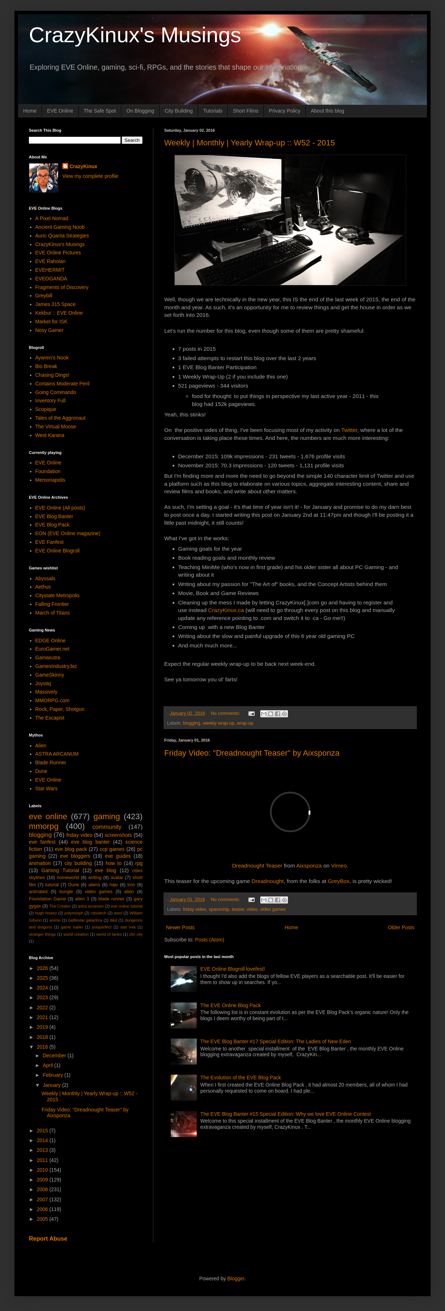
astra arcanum (91, 906)
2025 (43, 978)
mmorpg (43, 826)
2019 (43, 1027)
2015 (43, 1130)
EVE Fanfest (49, 542)
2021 (43, 1017)
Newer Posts (180, 927)
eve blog (105, 870)
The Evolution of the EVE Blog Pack (240, 1077)
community (107, 826)
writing (94, 877)
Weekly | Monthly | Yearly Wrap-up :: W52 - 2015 (249, 142)
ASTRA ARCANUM (57, 754)
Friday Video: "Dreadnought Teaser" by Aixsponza (252, 752)
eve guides (118, 856)
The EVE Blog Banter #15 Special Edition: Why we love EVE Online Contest (285, 1114)
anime (54, 920)
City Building (179, 111)
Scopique (45, 409)
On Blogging (140, 111)
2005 (43, 1219)
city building (78, 863)
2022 (43, 1007)
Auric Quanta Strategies (62, 236)
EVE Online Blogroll (57, 551)
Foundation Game (47, 898)
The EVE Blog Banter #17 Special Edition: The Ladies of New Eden (275, 1041)
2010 (43, 1170)
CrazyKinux (83, 166)
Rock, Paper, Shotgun (59, 709)
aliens (94, 884)
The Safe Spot (100, 111)
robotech (98, 913)
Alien (41, 745)
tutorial (52, 884)
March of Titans (52, 613)
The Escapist (50, 718)
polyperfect (102, 927)
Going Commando (56, 392)
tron (131, 884)
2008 (43, 1189)
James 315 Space (55, 304)
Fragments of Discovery (62, 287)
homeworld (68, 877)
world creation (76, 934)
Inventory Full (50, 400)
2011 (43, 1160)
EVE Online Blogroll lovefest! (232, 969)
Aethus (43, 587)
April (48, 1065)
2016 (43, 1047)
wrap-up (245, 723)
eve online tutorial (127, 906)
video (252, 909)
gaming (106, 816)
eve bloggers (75, 856)
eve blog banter (90, 842)
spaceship (219, 909)
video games (273, 909)
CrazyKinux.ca (226, 610)
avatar (117, 877)
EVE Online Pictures (58, 252)
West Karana (50, 435)
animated (38, 891)
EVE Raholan (50, 261)
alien (129, 891)
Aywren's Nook (52, 357)
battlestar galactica (85, 920)
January (52, 1085)
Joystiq (43, 683)
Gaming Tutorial (60, 870)
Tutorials (212, 111)
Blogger (235, 1278)
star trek (128, 927)
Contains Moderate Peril (62, 383)
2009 (43, 1180)
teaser (238, 909)
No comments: (226, 713)
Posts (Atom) (209, 940)
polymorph (73, 913)
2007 (43, 1199)
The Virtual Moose (55, 426)
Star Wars (46, 788)
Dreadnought (268, 881)
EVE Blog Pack (52, 525)
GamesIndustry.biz (56, 666)
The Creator (60, 906)
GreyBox (338, 881)
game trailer (72, 927)
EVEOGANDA (51, 278)
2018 (43, 1037)
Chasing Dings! (52, 375)
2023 (43, 997)
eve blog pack (71, 849)
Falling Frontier (52, 604)
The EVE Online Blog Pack (230, 1005)
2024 (43, 988)
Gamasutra (47, 657)
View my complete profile (90, 176)
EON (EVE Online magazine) (68, 533)
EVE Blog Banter (54, 516)
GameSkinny (49, 675)
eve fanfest (42, 842)
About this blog (327, 111)
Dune (41, 771)
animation (40, 863)
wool (118, 913)
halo (113, 884)
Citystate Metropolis (57, 595)
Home (29, 111)
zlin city (136, 934)
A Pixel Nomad (52, 218)
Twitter (349, 430)
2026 (43, 968)
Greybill (43, 295)
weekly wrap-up (219, 723)
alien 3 (82, 898)
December (55, 1055)
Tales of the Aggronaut (60, 418)
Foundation (48, 471)
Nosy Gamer (49, 330)
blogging (191, 723)
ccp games (112, 849)
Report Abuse (48, 1238)
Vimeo (338, 865)
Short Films (245, 111)
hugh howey (46, 913)
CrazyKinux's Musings (135, 35)
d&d (113, 920)
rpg (139, 863)
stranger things (42, 934)
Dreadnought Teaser (257, 865)
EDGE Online (50, 640)
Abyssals (45, 578)
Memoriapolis (50, 480)
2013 (43, 1150)
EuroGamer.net (52, 649)
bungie (66, 891)
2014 (43, 1140)
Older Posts (401, 927)
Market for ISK (51, 321)
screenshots (118, 835)
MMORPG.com (52, 700)
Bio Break (46, 366)
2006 (43, 1209)
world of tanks (109, 934)
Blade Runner (50, 762)
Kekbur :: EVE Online (59, 313)
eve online (48, 816)
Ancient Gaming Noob (60, 227)
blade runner (112, 898)
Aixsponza (309, 865)
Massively (46, 692)
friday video (194, 909)
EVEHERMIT (50, 270)
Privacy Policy (284, 111)
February (53, 1075)
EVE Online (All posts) (60, 508)
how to (114, 863)
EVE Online (60, 111)
